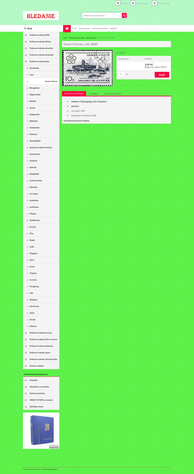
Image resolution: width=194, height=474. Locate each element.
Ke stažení (93, 93)
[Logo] (41, 15)
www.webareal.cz (50, 469)
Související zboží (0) (112, 93)
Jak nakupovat (84, 28)
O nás (74, 28)
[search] (124, 15)
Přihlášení (125, 3)
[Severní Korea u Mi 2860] (87, 51)
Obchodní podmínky (100, 28)
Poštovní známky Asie (77, 37)
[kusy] (121, 74)
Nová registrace (142, 3)
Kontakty (113, 28)
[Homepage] (68, 28)
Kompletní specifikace (74, 93)
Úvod (65, 37)
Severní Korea (91, 37)
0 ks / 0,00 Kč (163, 3)
